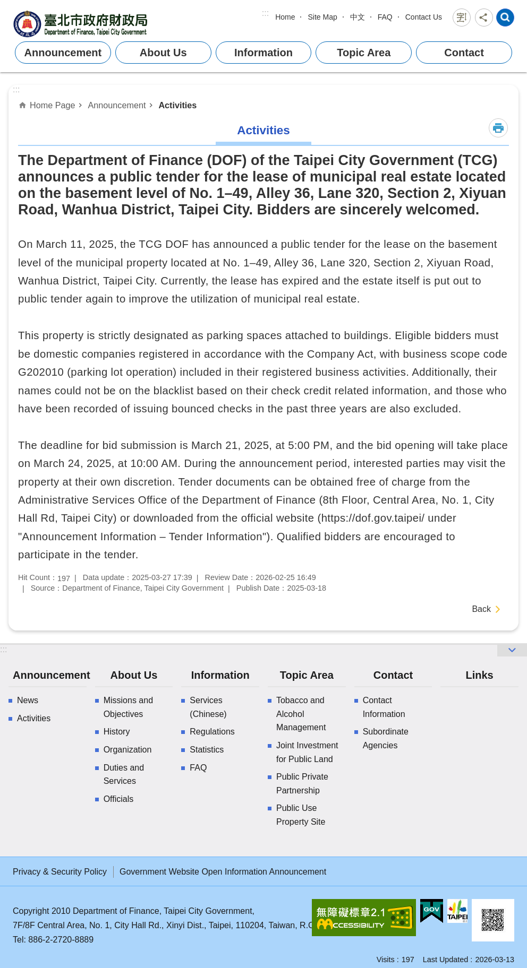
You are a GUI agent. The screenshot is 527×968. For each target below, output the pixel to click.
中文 (357, 17)
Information (263, 52)
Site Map (322, 17)
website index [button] (505, 17)
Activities (177, 105)
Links (479, 675)
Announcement (63, 52)
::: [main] (16, 89)
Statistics (207, 749)
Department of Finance (82, 23)
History (117, 731)
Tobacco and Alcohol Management (301, 714)
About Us (163, 52)
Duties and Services (124, 774)
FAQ (385, 17)
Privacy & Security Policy (60, 871)
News (27, 700)
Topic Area (363, 52)
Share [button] (484, 17)
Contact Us (423, 17)
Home (285, 17)
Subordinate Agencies (386, 738)
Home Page (52, 105)
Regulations (212, 731)
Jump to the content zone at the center (5, 5)
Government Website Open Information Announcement (223, 871)
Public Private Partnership (302, 783)
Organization (128, 749)
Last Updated (446, 959)
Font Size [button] (462, 17)
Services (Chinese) (208, 707)
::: (265, 13)
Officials (119, 798)
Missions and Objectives (128, 707)
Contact (463, 52)
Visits (386, 959)
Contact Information (384, 707)
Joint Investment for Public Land (307, 752)
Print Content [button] (498, 127)
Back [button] (481, 608)
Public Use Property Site (300, 814)
